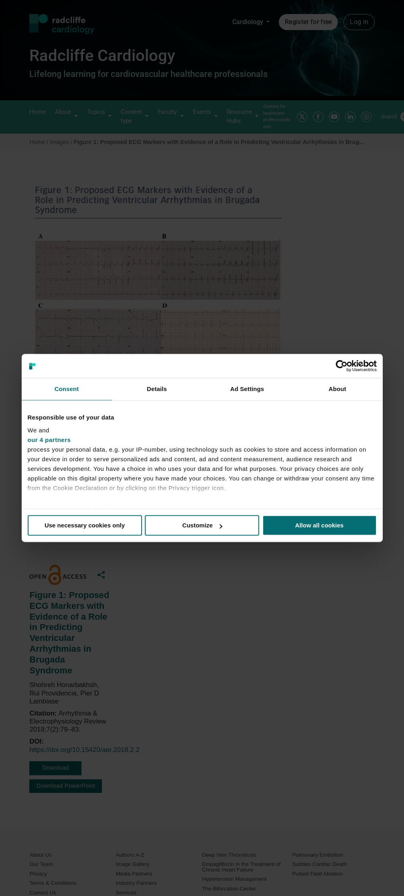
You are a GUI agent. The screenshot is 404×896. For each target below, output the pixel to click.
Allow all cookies (319, 525)
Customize (202, 525)
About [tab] (337, 388)
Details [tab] (157, 388)
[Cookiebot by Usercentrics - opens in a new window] (342, 366)
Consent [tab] (67, 388)
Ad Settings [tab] (247, 388)
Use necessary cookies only (85, 525)
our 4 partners (49, 439)
